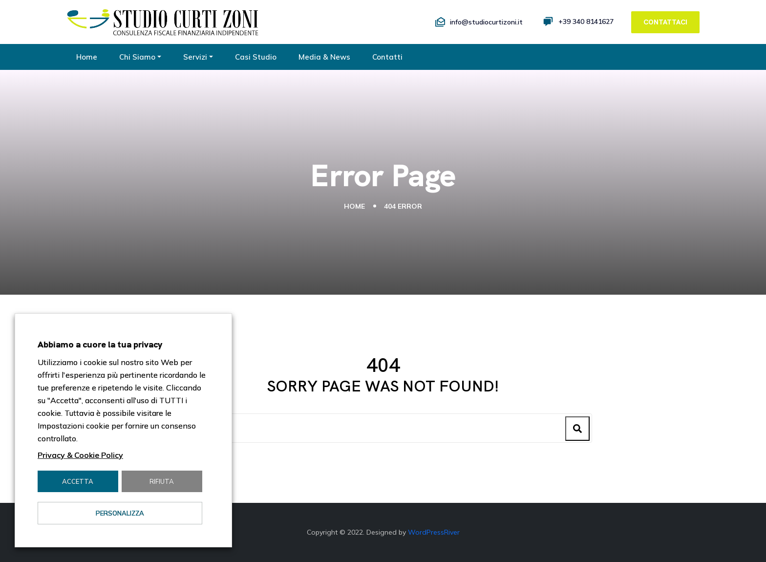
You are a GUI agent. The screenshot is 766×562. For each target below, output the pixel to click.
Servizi (195, 57)
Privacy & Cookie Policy (80, 455)
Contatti (387, 57)
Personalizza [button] (120, 513)
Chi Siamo (137, 57)
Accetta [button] (77, 481)
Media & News (324, 57)
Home (86, 57)
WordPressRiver (434, 532)
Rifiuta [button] (161, 481)
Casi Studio (256, 57)
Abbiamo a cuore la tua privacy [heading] (100, 344)
